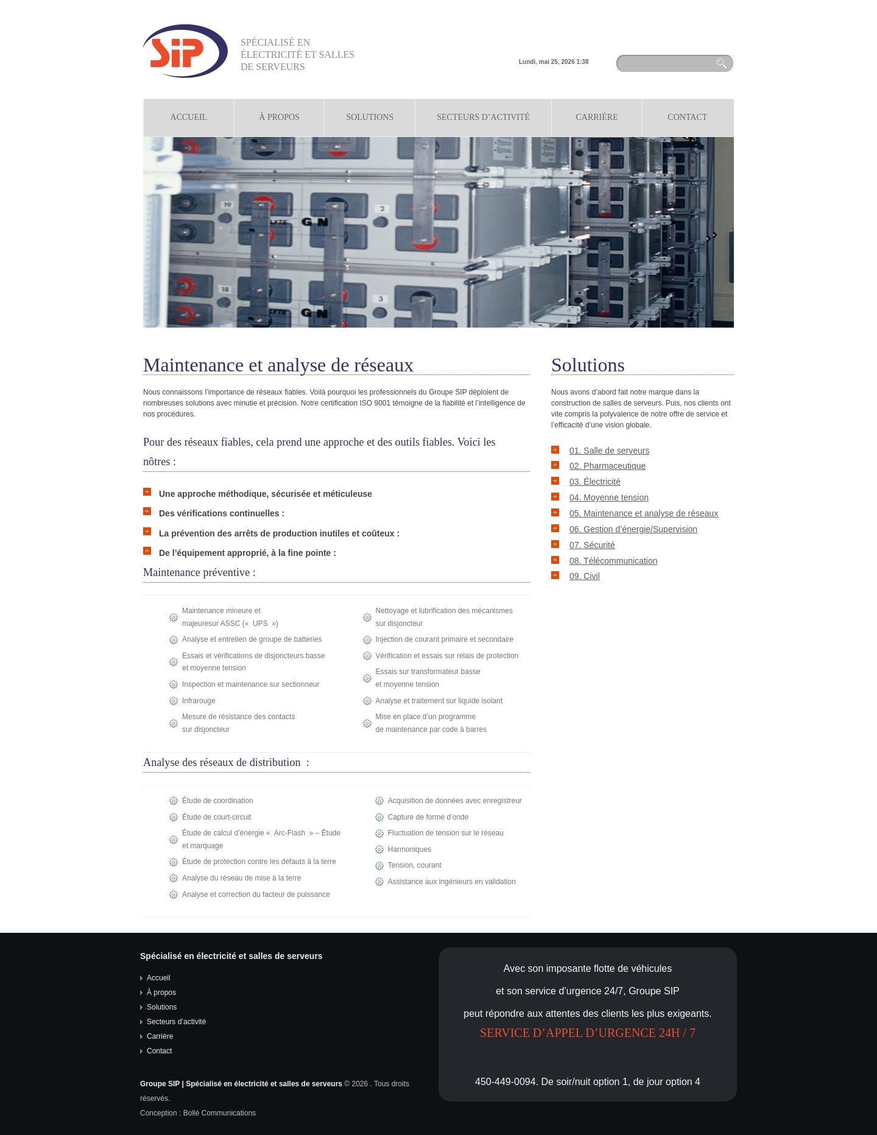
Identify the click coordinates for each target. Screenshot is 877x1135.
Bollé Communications (219, 1113)
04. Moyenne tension (609, 497)
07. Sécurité (592, 545)
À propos (279, 117)
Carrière (597, 117)
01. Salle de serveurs (609, 450)
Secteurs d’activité (176, 1021)
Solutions (369, 117)
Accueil (189, 117)
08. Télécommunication (613, 561)
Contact (687, 117)
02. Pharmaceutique (607, 466)
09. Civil (584, 576)
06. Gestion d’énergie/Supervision (633, 529)
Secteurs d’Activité (483, 117)
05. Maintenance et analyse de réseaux (643, 513)
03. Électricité (595, 482)
